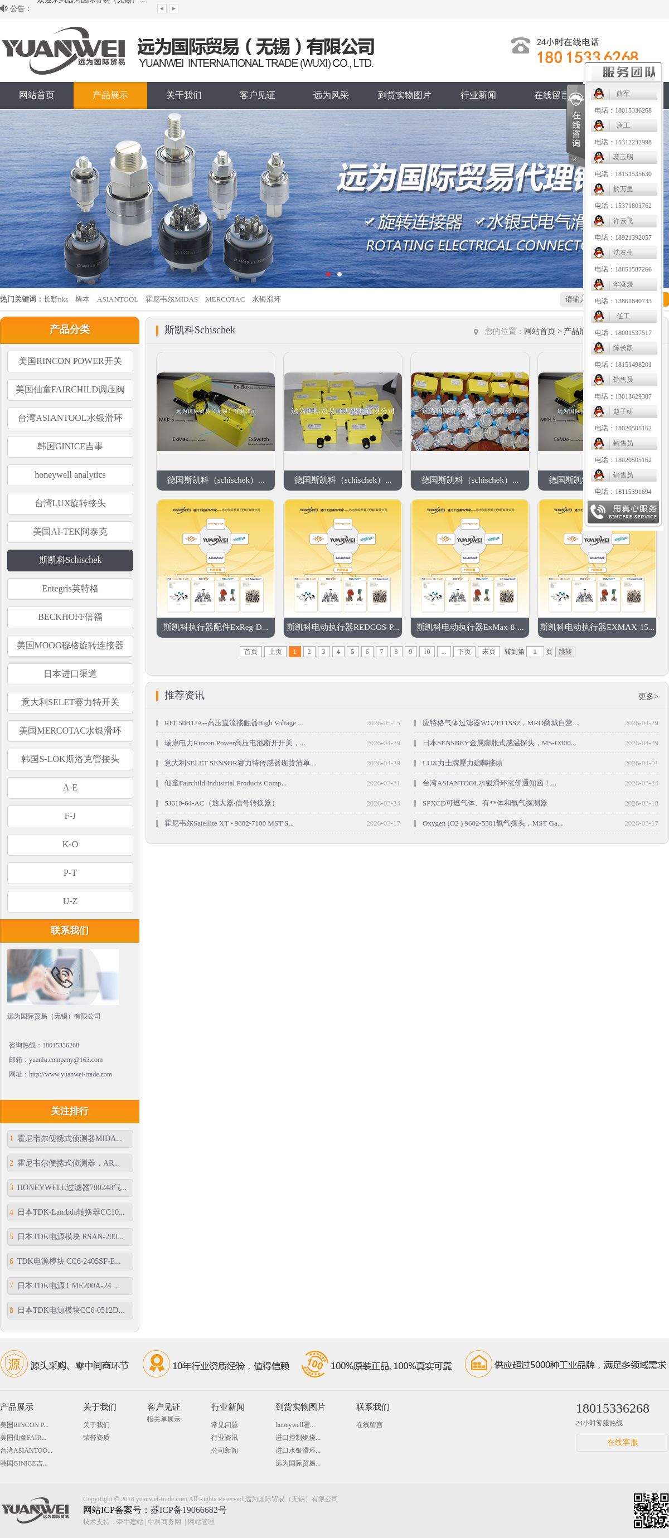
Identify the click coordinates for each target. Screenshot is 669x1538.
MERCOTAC (225, 299)
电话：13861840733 (382, 301)
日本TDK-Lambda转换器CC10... (66, 1212)
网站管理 (201, 1522)
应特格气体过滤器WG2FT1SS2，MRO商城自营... (500, 723)
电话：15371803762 (382, 206)
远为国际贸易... (298, 1463)
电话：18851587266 (382, 269)
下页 (464, 652)
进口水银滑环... (298, 1450)
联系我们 (625, 95)
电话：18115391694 (382, 492)
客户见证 (257, 95)
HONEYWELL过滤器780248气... (68, 1187)
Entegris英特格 (70, 588)
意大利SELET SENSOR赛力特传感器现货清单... (240, 763)
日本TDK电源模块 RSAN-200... (66, 1237)
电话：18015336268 (382, 110)
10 (427, 652)
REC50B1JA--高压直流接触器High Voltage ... (233, 723)
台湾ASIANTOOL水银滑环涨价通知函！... (489, 783)
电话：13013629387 (382, 396)
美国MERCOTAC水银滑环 (70, 730)
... (444, 652)
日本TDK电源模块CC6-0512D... (66, 1310)
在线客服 (622, 1442)
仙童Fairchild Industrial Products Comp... (225, 783)
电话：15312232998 (382, 142)
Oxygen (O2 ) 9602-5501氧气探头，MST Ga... (493, 823)
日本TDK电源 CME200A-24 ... (64, 1286)
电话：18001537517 (382, 333)
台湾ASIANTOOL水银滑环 (70, 418)
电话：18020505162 (382, 428)
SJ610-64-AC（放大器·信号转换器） (221, 803)
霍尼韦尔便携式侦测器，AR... (64, 1163)
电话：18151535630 (382, 174)
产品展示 (110, 95)
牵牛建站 (130, 1522)
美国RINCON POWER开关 (70, 361)
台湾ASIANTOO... (26, 1450)
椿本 (82, 299)
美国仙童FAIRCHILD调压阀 (70, 389)
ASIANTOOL (117, 299)
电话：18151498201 (382, 364)
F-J (70, 816)
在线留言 (552, 95)
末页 (489, 652)
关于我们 (184, 95)
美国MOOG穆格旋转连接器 (70, 645)
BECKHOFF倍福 (70, 617)
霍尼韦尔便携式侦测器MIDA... (65, 1138)
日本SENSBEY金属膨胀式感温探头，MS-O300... (499, 743)
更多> (648, 696)
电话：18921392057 (382, 237)
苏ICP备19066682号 (189, 1510)
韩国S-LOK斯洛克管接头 (70, 759)
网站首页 (37, 95)
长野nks (55, 299)
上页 (275, 652)
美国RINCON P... (24, 1425)
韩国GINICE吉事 (70, 446)
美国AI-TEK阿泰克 (70, 531)
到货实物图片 (300, 1407)
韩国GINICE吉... (24, 1463)
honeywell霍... (295, 1425)
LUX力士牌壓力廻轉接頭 (463, 763)
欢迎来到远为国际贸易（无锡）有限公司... (93, 8)
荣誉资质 (96, 1438)
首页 (251, 652)
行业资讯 (224, 1438)
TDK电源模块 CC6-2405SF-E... (65, 1261)
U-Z (70, 901)
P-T (70, 872)
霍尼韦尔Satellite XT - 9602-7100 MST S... (229, 823)
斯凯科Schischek (70, 560)
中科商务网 (164, 1522)
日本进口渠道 (70, 673)
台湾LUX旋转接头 (70, 503)
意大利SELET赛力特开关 (70, 702)
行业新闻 (478, 95)
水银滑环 (266, 299)
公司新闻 (224, 1450)
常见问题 (224, 1425)
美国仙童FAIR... (23, 1438)
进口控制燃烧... (298, 1438)
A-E (70, 787)
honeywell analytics (70, 474)
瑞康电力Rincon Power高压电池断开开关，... (235, 743)
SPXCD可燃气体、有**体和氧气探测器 (485, 803)
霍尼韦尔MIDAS (172, 299)
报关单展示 (164, 1419)
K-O (70, 844)
